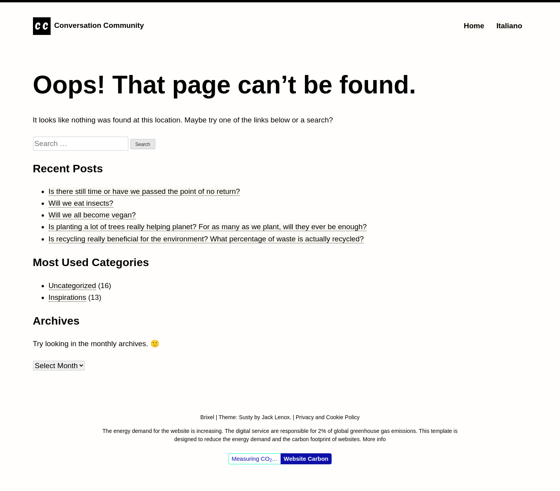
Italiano (509, 26)
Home (474, 26)
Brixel (208, 417)
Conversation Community (99, 25)
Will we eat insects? (81, 203)
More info (374, 439)
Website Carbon (306, 458)
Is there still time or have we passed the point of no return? (144, 191)
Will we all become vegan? (92, 215)
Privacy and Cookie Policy (327, 417)
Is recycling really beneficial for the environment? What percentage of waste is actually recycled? (206, 239)
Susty (246, 417)
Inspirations (67, 297)
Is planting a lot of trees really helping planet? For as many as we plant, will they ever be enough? (208, 227)
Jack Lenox (276, 417)
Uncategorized (72, 285)
